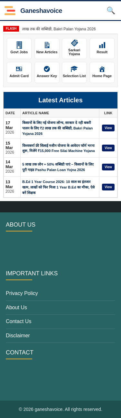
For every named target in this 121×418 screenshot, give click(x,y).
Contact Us (18, 321)
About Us (16, 307)
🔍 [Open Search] (110, 10)
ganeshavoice (41, 10)
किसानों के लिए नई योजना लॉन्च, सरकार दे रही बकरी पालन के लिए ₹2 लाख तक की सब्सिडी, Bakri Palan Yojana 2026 (57, 128)
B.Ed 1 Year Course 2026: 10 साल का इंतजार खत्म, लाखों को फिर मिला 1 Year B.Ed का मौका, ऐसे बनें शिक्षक (58, 187)
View (108, 128)
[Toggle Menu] (10, 10)
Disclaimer (18, 335)
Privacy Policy (22, 293)
